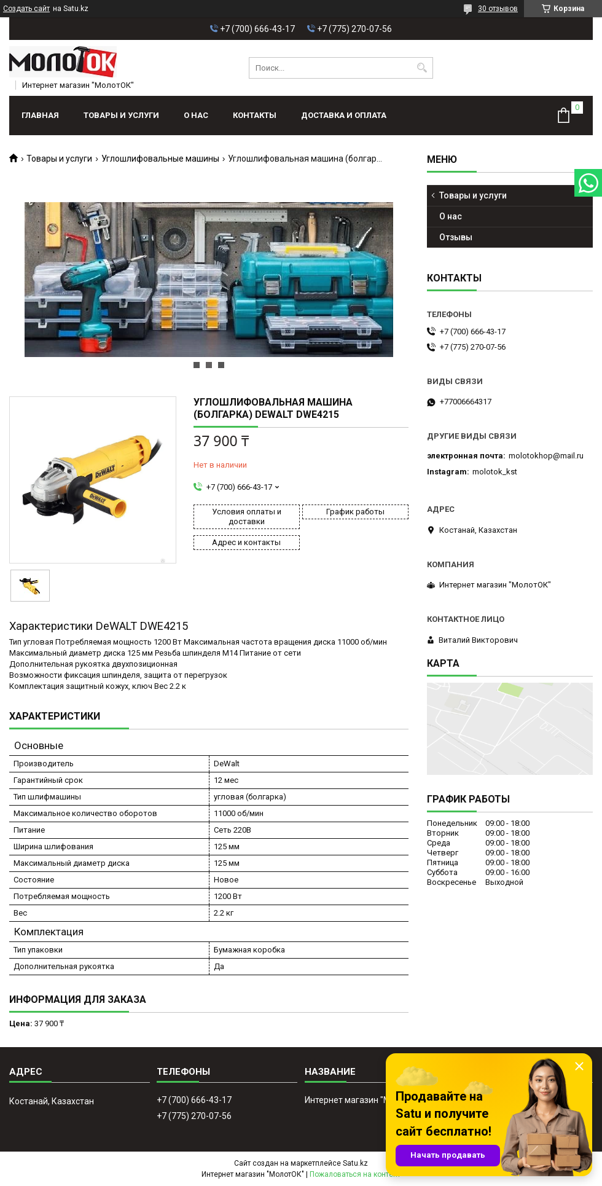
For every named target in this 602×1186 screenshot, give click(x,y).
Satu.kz (355, 1163)
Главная (40, 115)
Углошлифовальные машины (160, 158)
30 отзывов (498, 8)
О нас (196, 115)
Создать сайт (26, 8)
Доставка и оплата (343, 115)
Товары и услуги (121, 115)
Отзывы (455, 237)
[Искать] (422, 68)
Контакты (254, 115)
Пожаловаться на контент (355, 1174)
